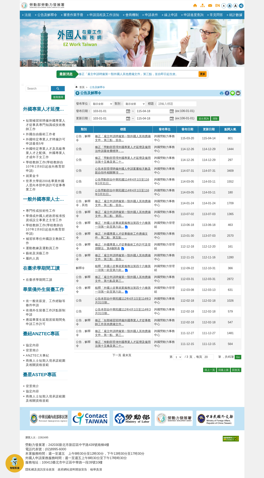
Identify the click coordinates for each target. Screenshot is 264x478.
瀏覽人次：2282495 (36, 437)
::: (21, 1)
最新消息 (66, 74)
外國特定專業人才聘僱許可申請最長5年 (45, 141)
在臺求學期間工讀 (41, 268)
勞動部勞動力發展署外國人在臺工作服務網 (43, 5)
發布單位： (83, 103)
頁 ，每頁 (195, 356)
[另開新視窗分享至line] (232, 93)
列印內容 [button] (221, 93)
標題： (152, 103)
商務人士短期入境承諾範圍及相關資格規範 (45, 363)
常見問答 (216, 15)
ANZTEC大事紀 (37, 355)
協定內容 (32, 345)
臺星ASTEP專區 (39, 374)
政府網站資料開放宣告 (72, 469)
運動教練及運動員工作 (42, 248)
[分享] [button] (241, 5)
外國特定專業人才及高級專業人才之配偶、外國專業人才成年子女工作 (45, 153)
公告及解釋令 (47, 15)
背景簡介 (32, 350)
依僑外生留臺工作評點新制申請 (45, 312)
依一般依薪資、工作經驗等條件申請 (45, 303)
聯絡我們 (210, 5)
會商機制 (132, 15)
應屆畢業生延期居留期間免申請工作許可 (45, 322)
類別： (119, 103)
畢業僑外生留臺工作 (43, 289)
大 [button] (235, 5)
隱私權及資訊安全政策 (40, 469)
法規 (28, 15)
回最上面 (223, 369)
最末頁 (126, 355)
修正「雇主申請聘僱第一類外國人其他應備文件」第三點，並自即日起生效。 (128, 74)
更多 (202, 73)
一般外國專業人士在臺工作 (50, 199)
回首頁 (236, 369)
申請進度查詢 (193, 15)
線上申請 (170, 15)
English (217, 5)
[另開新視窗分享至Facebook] (227, 93)
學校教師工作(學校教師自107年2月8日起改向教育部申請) (45, 166)
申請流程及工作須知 (104, 15)
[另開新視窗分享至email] (238, 93)
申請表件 (151, 15)
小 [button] (223, 5)
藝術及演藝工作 (37, 253)
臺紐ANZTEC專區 (41, 333)
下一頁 (116, 355)
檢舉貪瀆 (96, 469)
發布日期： (83, 110)
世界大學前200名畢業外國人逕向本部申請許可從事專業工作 (45, 185)
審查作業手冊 (73, 15)
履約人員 (32, 258)
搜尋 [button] (58, 88)
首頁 (195, 5)
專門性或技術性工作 (41, 210)
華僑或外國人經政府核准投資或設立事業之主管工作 (45, 218)
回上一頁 (210, 369)
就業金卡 (32, 176)
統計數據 (235, 15)
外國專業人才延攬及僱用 (48, 109)
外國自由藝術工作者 (41, 134)
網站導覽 (202, 5)
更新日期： (83, 118)
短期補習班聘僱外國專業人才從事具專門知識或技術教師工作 (45, 125)
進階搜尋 (58, 97)
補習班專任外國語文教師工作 (45, 241)
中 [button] (229, 5)
